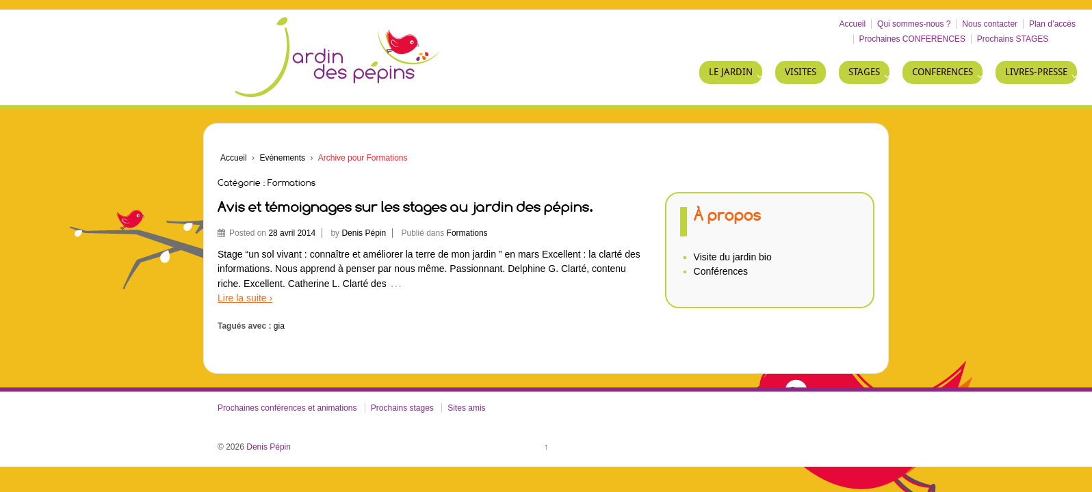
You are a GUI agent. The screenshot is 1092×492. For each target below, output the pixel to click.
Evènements (282, 158)
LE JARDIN (731, 72)
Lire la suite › (245, 297)
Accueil (853, 24)
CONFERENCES (942, 72)
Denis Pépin (363, 233)
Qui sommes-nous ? (913, 24)
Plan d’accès (1052, 24)
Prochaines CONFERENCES (912, 39)
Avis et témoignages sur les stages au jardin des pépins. (405, 206)
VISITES (800, 72)
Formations (467, 233)
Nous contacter (989, 24)
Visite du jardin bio (733, 256)
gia (279, 326)
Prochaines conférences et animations (287, 408)
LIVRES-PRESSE (1036, 72)
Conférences (721, 271)
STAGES (864, 72)
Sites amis (466, 408)
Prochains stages (402, 408)
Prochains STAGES (1012, 39)
